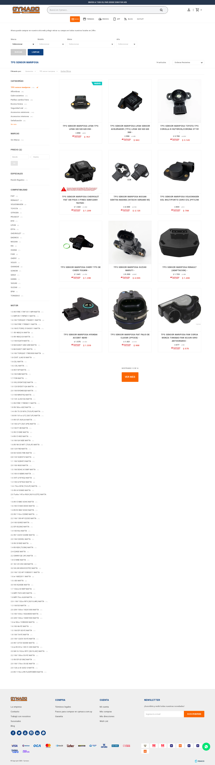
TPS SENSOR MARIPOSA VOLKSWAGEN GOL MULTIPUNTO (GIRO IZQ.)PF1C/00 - (179, 200)
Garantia (59, 716)
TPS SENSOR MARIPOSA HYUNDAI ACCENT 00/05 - (80, 336)
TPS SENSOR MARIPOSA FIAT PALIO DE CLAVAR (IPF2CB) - (130, 336)
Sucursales (16, 721)
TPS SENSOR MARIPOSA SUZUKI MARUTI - (130, 269)
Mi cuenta (104, 706)
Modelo (41, 39)
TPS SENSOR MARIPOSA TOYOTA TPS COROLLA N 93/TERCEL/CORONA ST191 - (179, 129)
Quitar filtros (66, 71)
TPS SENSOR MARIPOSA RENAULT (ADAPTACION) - (179, 269)
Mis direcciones (107, 716)
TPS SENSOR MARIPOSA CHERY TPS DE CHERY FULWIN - (80, 269)
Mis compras (106, 711)
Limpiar (35, 52)
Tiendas (90, 19)
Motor (69, 39)
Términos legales (63, 706)
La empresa (16, 706)
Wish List (104, 721)
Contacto (15, 711)
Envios (105, 19)
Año (118, 39)
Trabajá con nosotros (21, 716)
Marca (13, 39)
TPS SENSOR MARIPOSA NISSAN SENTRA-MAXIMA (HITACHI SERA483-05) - (130, 200)
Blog (130, 19)
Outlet (140, 19)
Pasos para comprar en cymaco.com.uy (73, 711)
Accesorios (29, 71)
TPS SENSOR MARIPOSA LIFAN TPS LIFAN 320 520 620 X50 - (80, 128)
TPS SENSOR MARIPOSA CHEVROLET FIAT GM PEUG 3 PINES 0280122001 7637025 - (80, 200)
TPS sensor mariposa (47, 71)
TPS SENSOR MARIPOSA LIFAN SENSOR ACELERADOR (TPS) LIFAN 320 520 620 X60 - (130, 129)
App (118, 19)
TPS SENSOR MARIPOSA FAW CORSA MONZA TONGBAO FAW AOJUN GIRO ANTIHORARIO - (179, 337)
